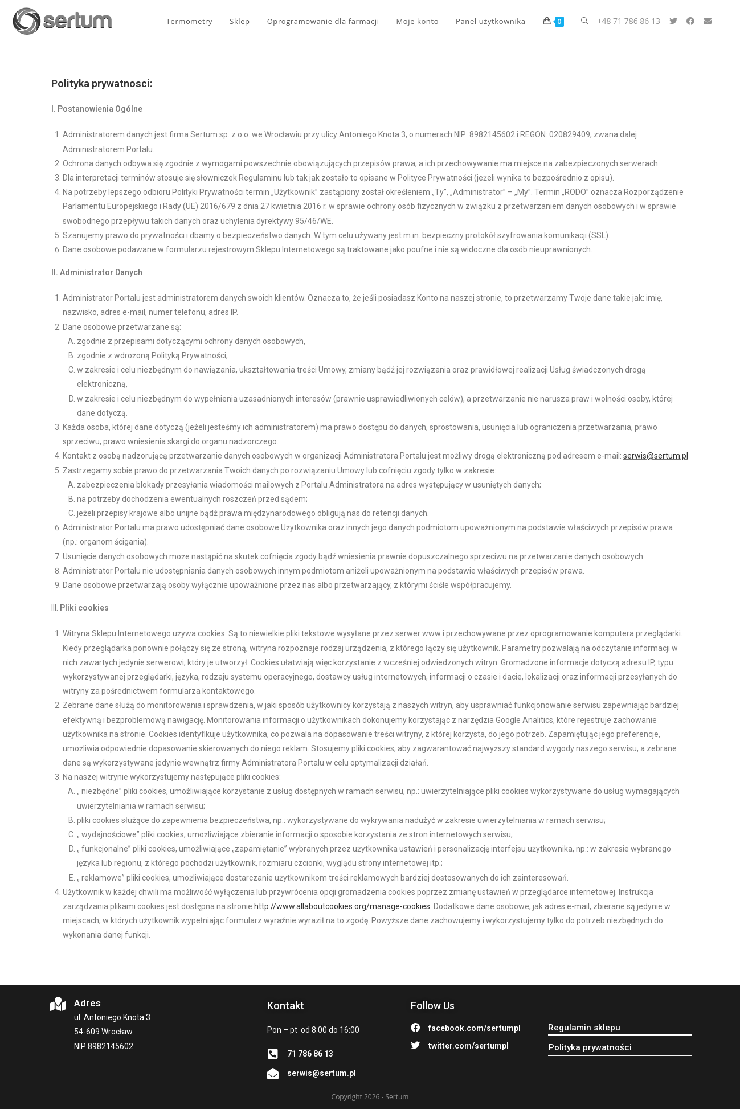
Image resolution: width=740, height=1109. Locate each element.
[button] (584, 1028)
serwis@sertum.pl (655, 455)
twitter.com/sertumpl (468, 1045)
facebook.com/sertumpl (474, 1028)
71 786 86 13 (310, 1053)
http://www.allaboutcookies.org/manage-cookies (342, 906)
